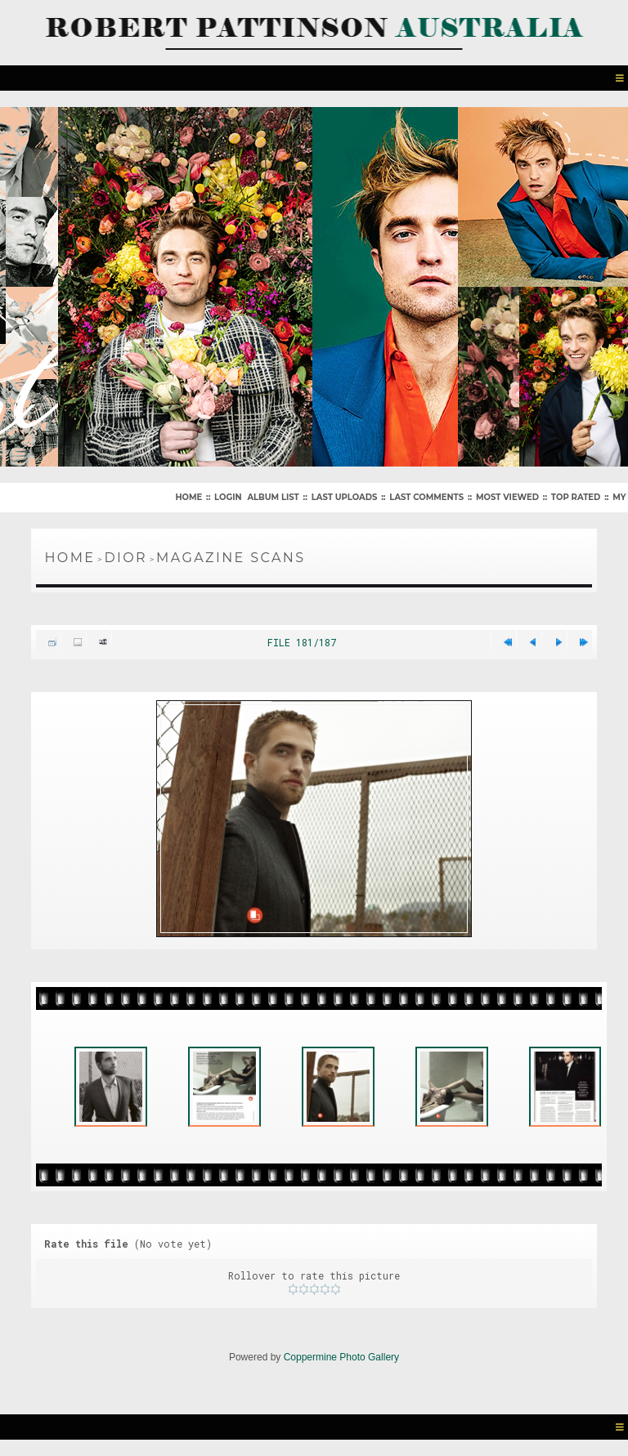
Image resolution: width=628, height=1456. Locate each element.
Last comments (426, 497)
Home (188, 497)
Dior (125, 557)
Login (227, 497)
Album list (272, 497)
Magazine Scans (230, 557)
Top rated (575, 497)
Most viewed (507, 497)
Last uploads (345, 497)
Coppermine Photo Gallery (341, 1357)
